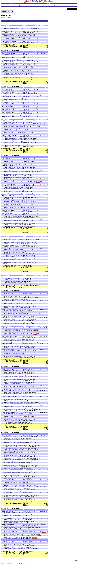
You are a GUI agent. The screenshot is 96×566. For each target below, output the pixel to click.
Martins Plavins (10, 118)
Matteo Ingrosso (10, 191)
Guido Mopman (10, 136)
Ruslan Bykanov (11, 380)
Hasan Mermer (10, 512)
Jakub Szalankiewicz (19, 95)
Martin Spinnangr (18, 193)
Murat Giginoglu (10, 449)
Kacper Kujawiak (20, 242)
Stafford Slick (18, 456)
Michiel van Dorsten (21, 313)
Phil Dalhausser (10, 312)
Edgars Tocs (18, 493)
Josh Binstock (10, 132)
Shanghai (8, 57)
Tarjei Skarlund (10, 193)
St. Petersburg (9, 461)
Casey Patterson (16, 294)
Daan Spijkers (10, 35)
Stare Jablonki (9, 76)
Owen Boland (10, 93)
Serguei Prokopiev (18, 99)
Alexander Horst (18, 139)
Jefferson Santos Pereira (19, 375)
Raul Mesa (17, 110)
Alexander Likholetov (11, 259)
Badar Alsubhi (20, 258)
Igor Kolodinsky (10, 108)
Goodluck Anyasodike (12, 284)
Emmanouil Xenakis (21, 143)
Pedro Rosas (17, 60)
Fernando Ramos (17, 98)
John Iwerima (21, 284)
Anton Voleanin (10, 220)
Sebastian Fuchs (11, 439)
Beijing (7, 170)
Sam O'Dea (10, 473)
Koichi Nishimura (17, 483)
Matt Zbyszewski (18, 132)
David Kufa (15, 70)
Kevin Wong (17, 141)
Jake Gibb (9, 224)
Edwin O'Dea (17, 164)
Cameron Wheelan (20, 532)
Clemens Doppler (11, 545)
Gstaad (8, 109)
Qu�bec (8, 203)
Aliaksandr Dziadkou (12, 138)
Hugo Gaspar (10, 113)
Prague (8, 61)
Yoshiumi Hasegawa (11, 167)
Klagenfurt (8, 38)
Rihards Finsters (11, 493)
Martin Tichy (15, 37)
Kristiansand (9, 41)
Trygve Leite (18, 59)
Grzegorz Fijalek (10, 63)
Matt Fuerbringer (11, 180)
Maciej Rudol (17, 438)
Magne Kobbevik (20, 28)
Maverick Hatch (10, 409)
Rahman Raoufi (10, 515)
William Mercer (18, 214)
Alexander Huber (17, 77)
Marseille (8, 34)
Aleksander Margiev (18, 442)
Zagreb (7, 69)
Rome (7, 178)
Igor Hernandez (19, 29)
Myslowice (8, 96)
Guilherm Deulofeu (11, 39)
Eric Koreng (18, 188)
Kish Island (8, 511)
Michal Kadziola (10, 95)
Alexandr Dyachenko (12, 171)
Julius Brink (9, 174)
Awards (66, 5)
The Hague (8, 135)
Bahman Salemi (18, 515)
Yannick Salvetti (19, 39)
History (74, 5)
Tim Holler (9, 537)
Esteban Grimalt (10, 161)
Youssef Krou (10, 459)
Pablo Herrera (17, 252)
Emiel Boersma (10, 177)
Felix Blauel (9, 77)
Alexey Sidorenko (21, 171)
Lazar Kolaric (17, 521)
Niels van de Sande (18, 35)
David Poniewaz (16, 537)
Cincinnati (8, 531)
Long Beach (9, 336)
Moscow (8, 100)
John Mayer (16, 346)
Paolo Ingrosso (18, 191)
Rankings (50, 5)
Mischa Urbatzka (21, 344)
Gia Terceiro (21, 142)
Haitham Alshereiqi (11, 258)
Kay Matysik (19, 187)
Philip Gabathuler (11, 122)
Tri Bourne (9, 398)
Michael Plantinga (11, 532)
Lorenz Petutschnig (19, 239)
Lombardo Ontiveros (11, 282)
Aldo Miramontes (11, 281)
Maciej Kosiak (10, 438)
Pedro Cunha (10, 175)
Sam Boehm (10, 73)
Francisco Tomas (19, 534)
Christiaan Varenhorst (22, 445)
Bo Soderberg (19, 146)
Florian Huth (19, 42)
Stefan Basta (10, 521)
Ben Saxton (19, 211)
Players (19, 5)
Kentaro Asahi (10, 32)
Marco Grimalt (18, 161)
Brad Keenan (10, 346)
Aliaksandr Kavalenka (22, 527)
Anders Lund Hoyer (11, 146)
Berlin (7, 31)
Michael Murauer (11, 452)
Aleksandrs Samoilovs (12, 347)
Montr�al (8, 27)
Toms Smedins (10, 303)
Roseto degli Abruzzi (10, 64)
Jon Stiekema (17, 105)
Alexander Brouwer (11, 246)
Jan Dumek (9, 70)
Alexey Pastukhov (11, 126)
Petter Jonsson (10, 222)
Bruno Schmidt (17, 316)
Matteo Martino (10, 185)
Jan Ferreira (10, 90)
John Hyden (9, 204)
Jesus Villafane (20, 453)
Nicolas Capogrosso (11, 465)
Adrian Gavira (10, 252)
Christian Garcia (11, 160)
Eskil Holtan (10, 125)
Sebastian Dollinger (11, 42)
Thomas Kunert (10, 239)
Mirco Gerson (19, 448)
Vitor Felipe (9, 299)
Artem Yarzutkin (19, 547)
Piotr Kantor (9, 528)
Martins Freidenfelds (21, 66)
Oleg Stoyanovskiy (11, 547)
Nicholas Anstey (11, 214)
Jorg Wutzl (16, 265)
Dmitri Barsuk (10, 207)
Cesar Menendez (11, 534)
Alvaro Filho (15, 550)
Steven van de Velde (12, 313)
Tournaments (38, 5)
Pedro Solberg (17, 175)
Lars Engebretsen (11, 28)
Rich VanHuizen (17, 197)
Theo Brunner (16, 468)
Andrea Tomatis (17, 342)
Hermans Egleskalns (12, 436)
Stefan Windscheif (19, 499)
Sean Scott (15, 204)
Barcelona (8, 71)
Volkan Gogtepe (10, 168)
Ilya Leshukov (10, 442)
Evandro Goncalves (17, 299)
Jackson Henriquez (11, 29)
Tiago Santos (10, 375)
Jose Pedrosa (10, 60)
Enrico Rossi (18, 400)
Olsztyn (8, 492)
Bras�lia (8, 89)
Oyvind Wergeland (18, 125)
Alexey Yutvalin (20, 259)
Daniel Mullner (18, 223)
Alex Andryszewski (11, 242)
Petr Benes (9, 253)
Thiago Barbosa (18, 181)
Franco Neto (16, 90)
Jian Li (8, 514)
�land (7, 131)
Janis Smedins (18, 118)
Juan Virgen (18, 281)
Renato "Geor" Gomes (12, 142)
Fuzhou (8, 293)
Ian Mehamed (20, 465)
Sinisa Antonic (10, 373)
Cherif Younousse (23, 495)
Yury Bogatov (10, 99)
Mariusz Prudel (18, 63)
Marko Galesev (18, 373)
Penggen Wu (10, 145)
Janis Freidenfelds (11, 66)
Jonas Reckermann (17, 174)
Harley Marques (10, 181)
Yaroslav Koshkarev (19, 108)
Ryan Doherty (10, 323)
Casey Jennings (10, 141)
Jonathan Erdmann (11, 187)
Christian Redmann (11, 211)
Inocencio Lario (10, 110)
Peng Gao (9, 296)
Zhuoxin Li (13, 514)
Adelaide (8, 53)
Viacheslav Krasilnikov (12, 458)
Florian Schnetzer (20, 452)
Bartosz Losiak (16, 528)
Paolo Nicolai (18, 185)
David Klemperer (11, 188)
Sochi (7, 518)
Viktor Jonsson (18, 222)
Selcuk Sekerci (18, 168)
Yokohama (8, 479)
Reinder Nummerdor (11, 445)
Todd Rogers (17, 323)
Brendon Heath (10, 164)
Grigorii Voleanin (18, 220)
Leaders (58, 5)
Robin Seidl (18, 354)
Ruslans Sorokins (19, 303)
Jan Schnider (18, 122)
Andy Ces (9, 129)
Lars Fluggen (20, 530)
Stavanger (8, 106)
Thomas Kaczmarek (19, 439)
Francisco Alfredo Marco (20, 160)
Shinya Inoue (20, 167)
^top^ (76, 560)
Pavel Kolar (9, 37)
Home (3, 5)
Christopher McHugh (18, 73)
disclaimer (8, 564)
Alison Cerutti (10, 128)
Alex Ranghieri (10, 342)
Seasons (28, 5)
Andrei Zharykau (21, 138)
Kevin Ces (14, 129)
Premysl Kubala (16, 253)
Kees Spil (17, 136)
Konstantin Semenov (20, 126)
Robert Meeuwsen (20, 246)
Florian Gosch (10, 139)
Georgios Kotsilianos (12, 143)
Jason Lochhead (10, 54)
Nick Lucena (18, 180)
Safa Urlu (17, 512)
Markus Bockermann (11, 344)
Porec (7, 443)
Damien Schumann (18, 93)
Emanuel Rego (17, 128)
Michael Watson (16, 473)
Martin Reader (17, 243)
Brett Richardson (27, 27)
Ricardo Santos (18, 455)
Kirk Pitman (17, 54)
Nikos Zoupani (20, 216)
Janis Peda (9, 307)
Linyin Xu (16, 145)
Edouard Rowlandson (17, 297)
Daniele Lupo (10, 304)
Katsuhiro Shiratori (18, 32)
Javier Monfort (18, 330)
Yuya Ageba (10, 483)
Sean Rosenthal (16, 224)
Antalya (8, 524)
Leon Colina (10, 98)
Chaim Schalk (16, 370)
